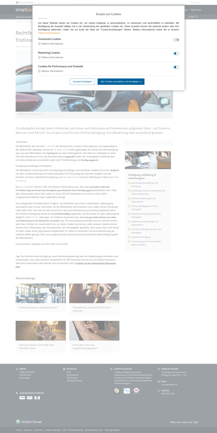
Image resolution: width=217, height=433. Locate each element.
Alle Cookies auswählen (121, 81)
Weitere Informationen (50, 44)
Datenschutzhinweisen (49, 33)
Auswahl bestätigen (82, 81)
